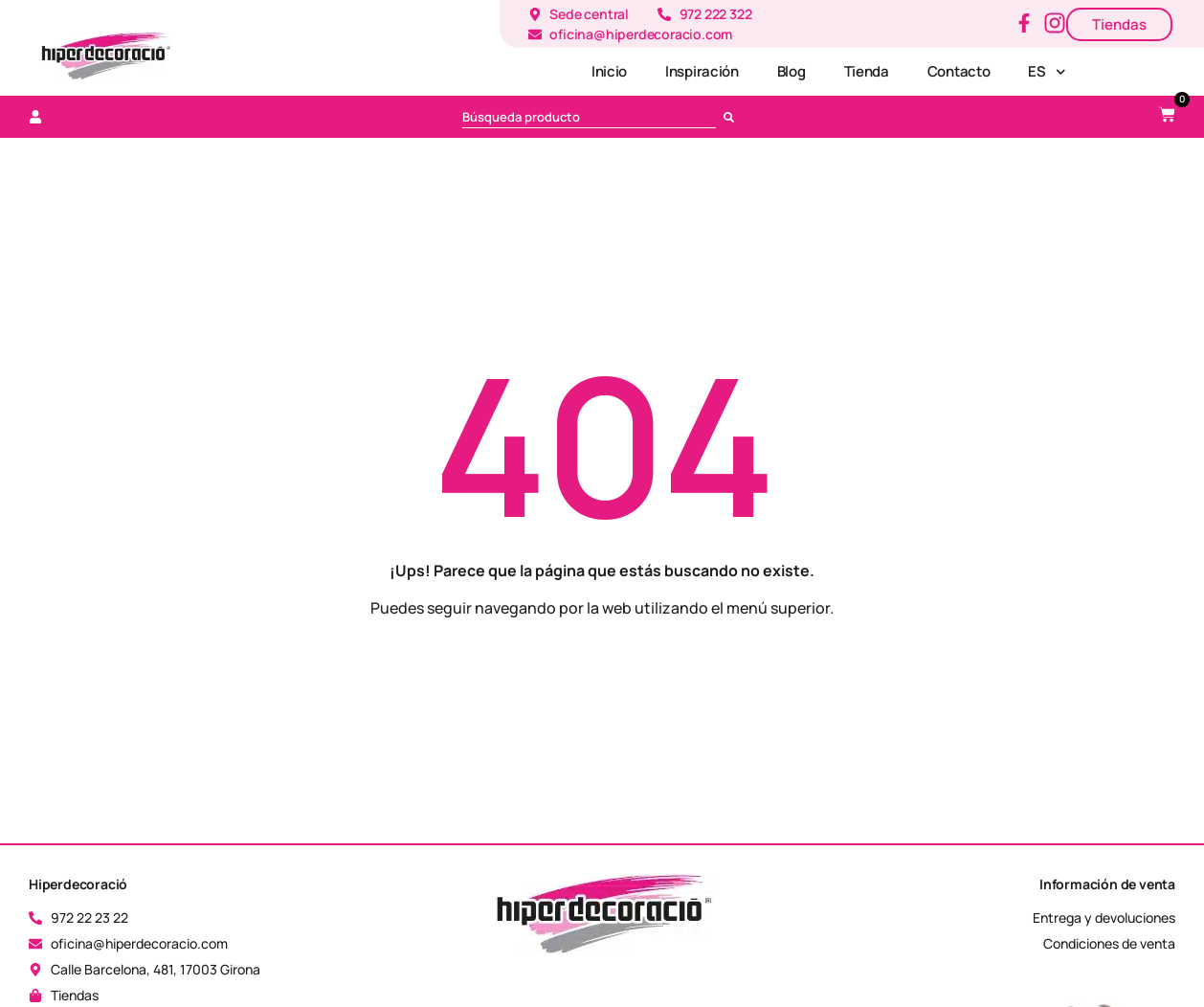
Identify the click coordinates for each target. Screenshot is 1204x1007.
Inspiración (702, 71)
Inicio (609, 71)
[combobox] (589, 116)
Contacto (959, 71)
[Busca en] (733, 116)
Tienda (866, 71)
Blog (791, 71)
